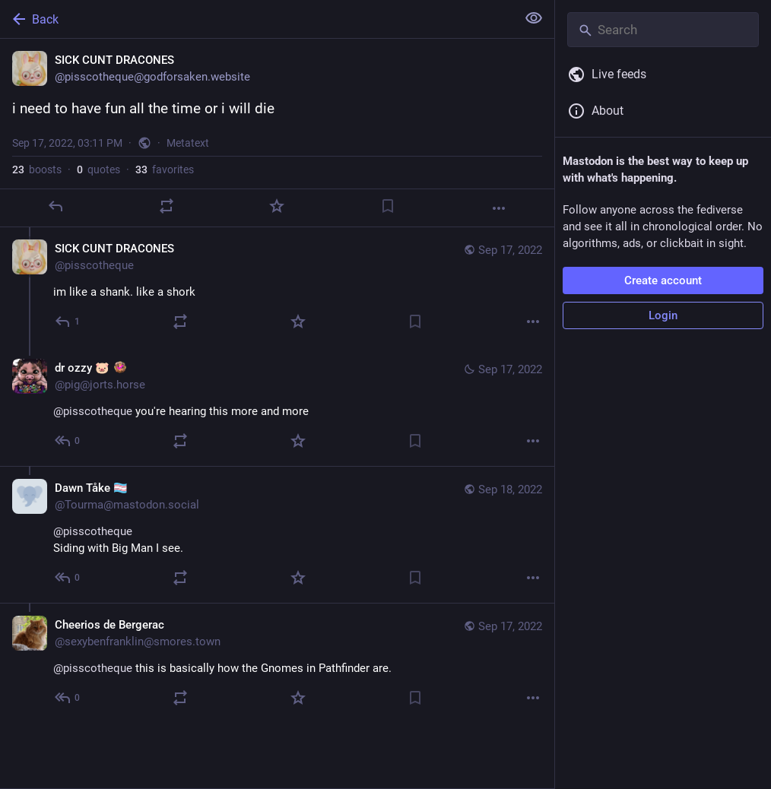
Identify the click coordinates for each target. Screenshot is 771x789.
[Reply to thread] (68, 321)
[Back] (256, 19)
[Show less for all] (533, 18)
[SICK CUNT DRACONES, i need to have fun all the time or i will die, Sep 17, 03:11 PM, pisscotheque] (277, 133)
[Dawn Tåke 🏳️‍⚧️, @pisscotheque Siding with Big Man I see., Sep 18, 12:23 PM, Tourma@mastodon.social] (277, 534)
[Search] (663, 29)
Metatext (188, 143)
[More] (499, 208)
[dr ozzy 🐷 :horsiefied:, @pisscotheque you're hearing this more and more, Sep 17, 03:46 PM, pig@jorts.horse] (277, 406)
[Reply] (55, 206)
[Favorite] (277, 206)
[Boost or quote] (166, 206)
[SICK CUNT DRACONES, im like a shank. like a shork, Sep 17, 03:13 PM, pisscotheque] (277, 287)
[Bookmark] (388, 206)
